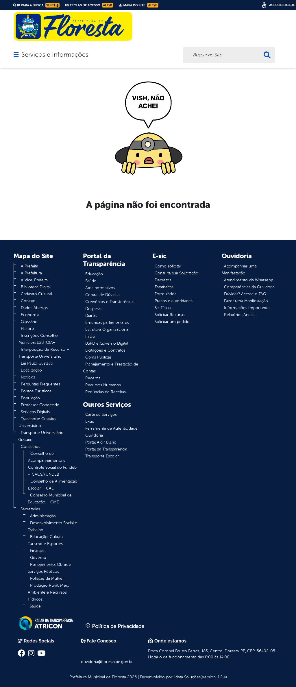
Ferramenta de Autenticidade (111, 428)
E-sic (89, 421)
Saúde (35, 606)
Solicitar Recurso (170, 315)
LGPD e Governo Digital (106, 343)
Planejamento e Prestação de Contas (110, 367)
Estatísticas (164, 287)
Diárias (91, 315)
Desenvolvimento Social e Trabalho (52, 526)
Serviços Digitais (35, 412)
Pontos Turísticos (36, 391)
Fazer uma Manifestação (246, 301)
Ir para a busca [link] (36, 5)
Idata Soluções (187, 677)
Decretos (163, 280)
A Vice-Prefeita (34, 280)
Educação (94, 274)
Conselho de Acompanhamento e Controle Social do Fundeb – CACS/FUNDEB (52, 464)
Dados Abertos (34, 308)
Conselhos (30, 446)
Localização (31, 370)
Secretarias (30, 509)
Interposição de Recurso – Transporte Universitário (43, 353)
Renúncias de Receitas (105, 392)
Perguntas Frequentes (40, 384)
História (27, 328)
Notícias (28, 377)
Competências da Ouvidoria (249, 287)
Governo (38, 557)
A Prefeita (29, 266)
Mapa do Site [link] (138, 5)
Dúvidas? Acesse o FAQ (245, 294)
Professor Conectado (40, 405)
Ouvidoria (94, 435)
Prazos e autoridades (174, 301)
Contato (28, 301)
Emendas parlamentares (107, 322)
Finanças (37, 551)
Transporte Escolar (102, 456)
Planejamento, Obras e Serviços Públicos (49, 568)
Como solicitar (168, 266)
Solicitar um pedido (172, 322)
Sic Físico (163, 308)
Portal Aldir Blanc (100, 442)
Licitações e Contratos (105, 350)
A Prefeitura (31, 273)
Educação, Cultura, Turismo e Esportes (46, 540)
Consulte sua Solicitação (176, 273)
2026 (131, 677)
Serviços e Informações (54, 54)
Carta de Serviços (101, 414)
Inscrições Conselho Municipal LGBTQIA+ (38, 339)
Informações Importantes (247, 308)
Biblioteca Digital (36, 287)
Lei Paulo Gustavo (37, 363)
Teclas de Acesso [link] (89, 5)
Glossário (29, 322)
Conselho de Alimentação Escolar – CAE (52, 484)
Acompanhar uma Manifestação (239, 269)
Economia (30, 315)
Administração (43, 516)
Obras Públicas (98, 357)
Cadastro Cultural (36, 294)
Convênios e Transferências (110, 302)
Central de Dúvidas (102, 295)
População (30, 398)
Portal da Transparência (106, 449)
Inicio (90, 336)
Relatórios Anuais (239, 315)
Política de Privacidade (114, 626)
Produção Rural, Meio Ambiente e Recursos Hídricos (48, 592)
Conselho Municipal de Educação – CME (50, 498)
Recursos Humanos (103, 385)
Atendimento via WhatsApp (248, 280)
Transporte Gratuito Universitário (37, 422)
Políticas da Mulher (47, 578)
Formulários (165, 294)
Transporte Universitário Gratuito (41, 436)
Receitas (92, 378)
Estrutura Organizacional (107, 329)
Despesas (93, 308)
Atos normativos (100, 288)
